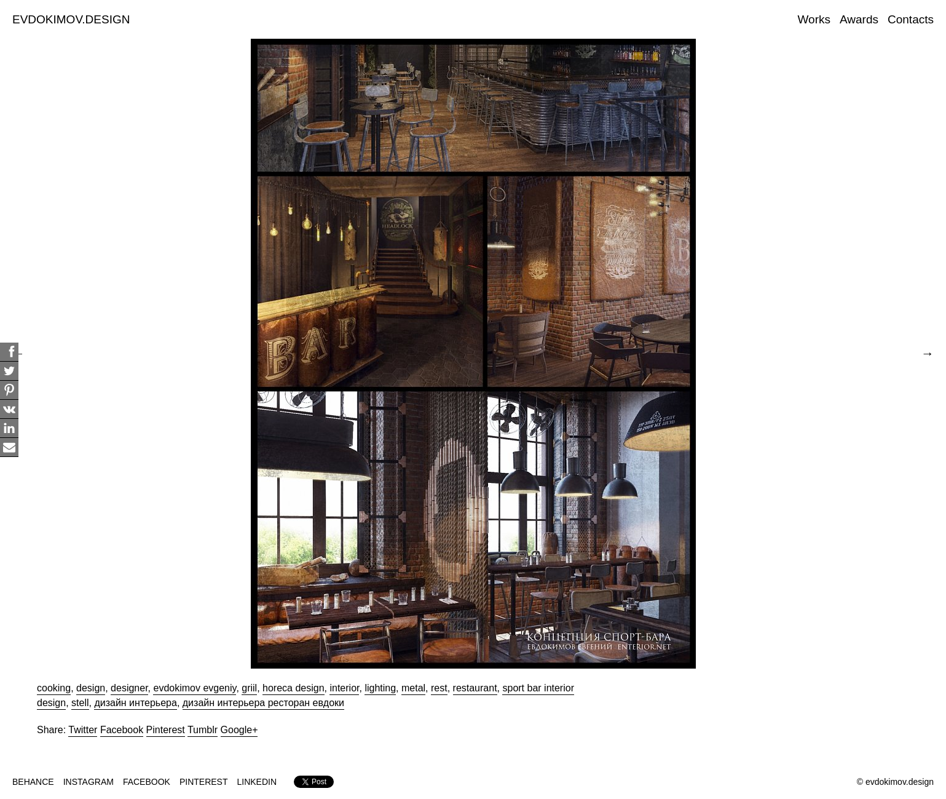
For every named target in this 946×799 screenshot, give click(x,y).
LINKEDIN (257, 782)
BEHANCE (33, 782)
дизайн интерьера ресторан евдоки (263, 703)
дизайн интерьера (135, 703)
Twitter (82, 730)
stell (80, 703)
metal (413, 688)
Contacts (911, 19)
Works (814, 19)
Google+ (239, 730)
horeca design (293, 688)
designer (129, 688)
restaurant (475, 688)
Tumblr (202, 730)
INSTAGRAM (88, 782)
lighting (380, 688)
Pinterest (165, 730)
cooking (54, 688)
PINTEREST (203, 782)
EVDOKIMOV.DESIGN (71, 19)
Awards (859, 19)
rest (439, 688)
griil (249, 688)
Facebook (121, 730)
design (90, 688)
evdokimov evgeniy (194, 688)
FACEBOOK (146, 782)
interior (344, 688)
